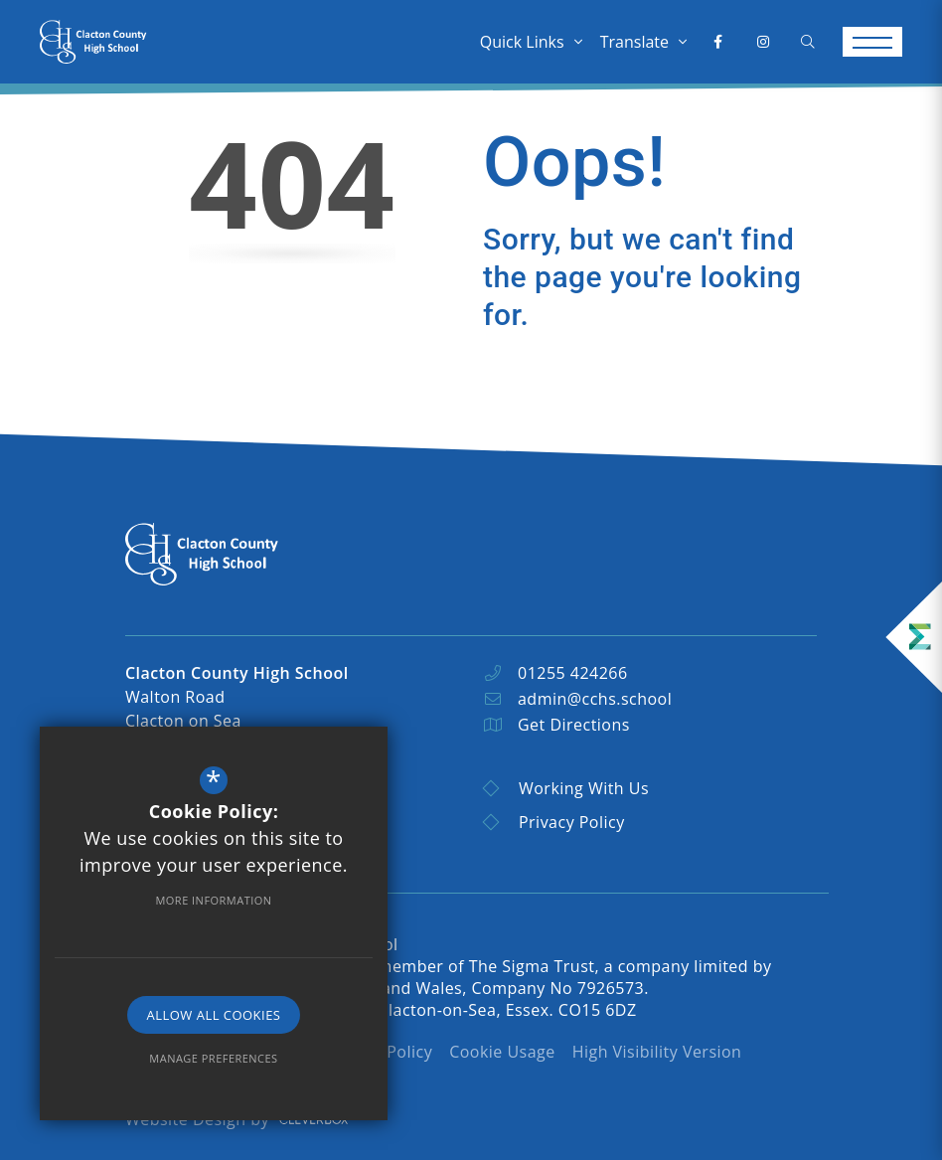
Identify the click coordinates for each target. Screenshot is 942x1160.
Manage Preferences (213, 1058)
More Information (213, 900)
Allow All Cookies (214, 1015)
